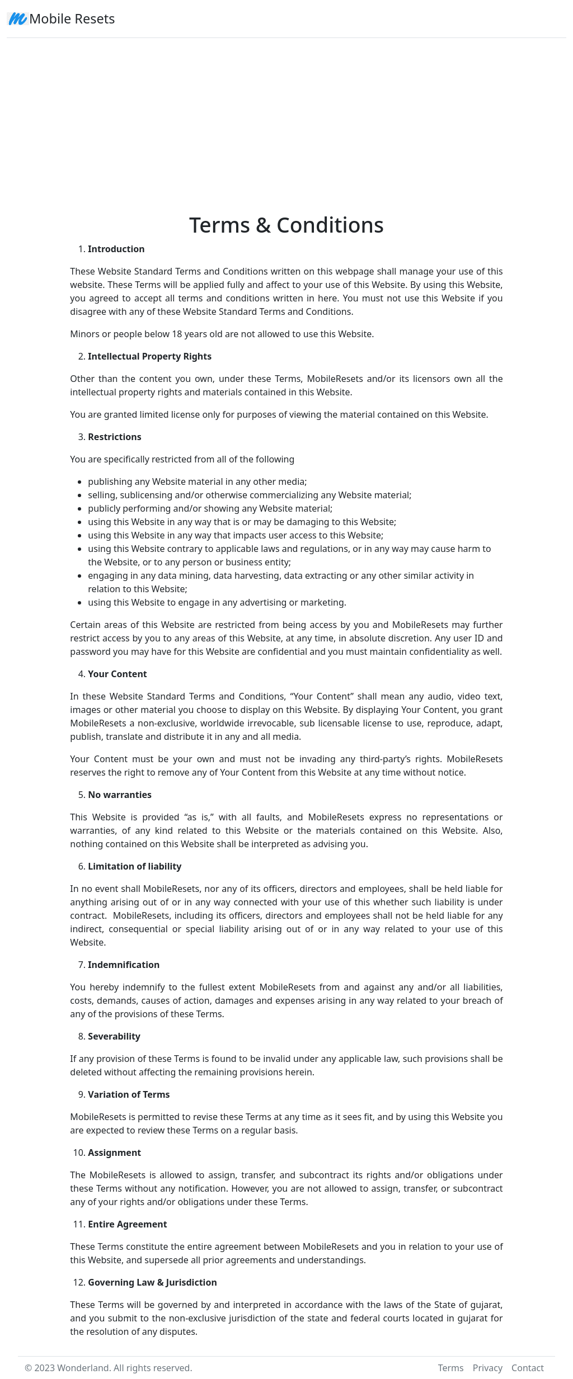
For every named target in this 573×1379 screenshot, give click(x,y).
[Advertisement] (286, 120)
